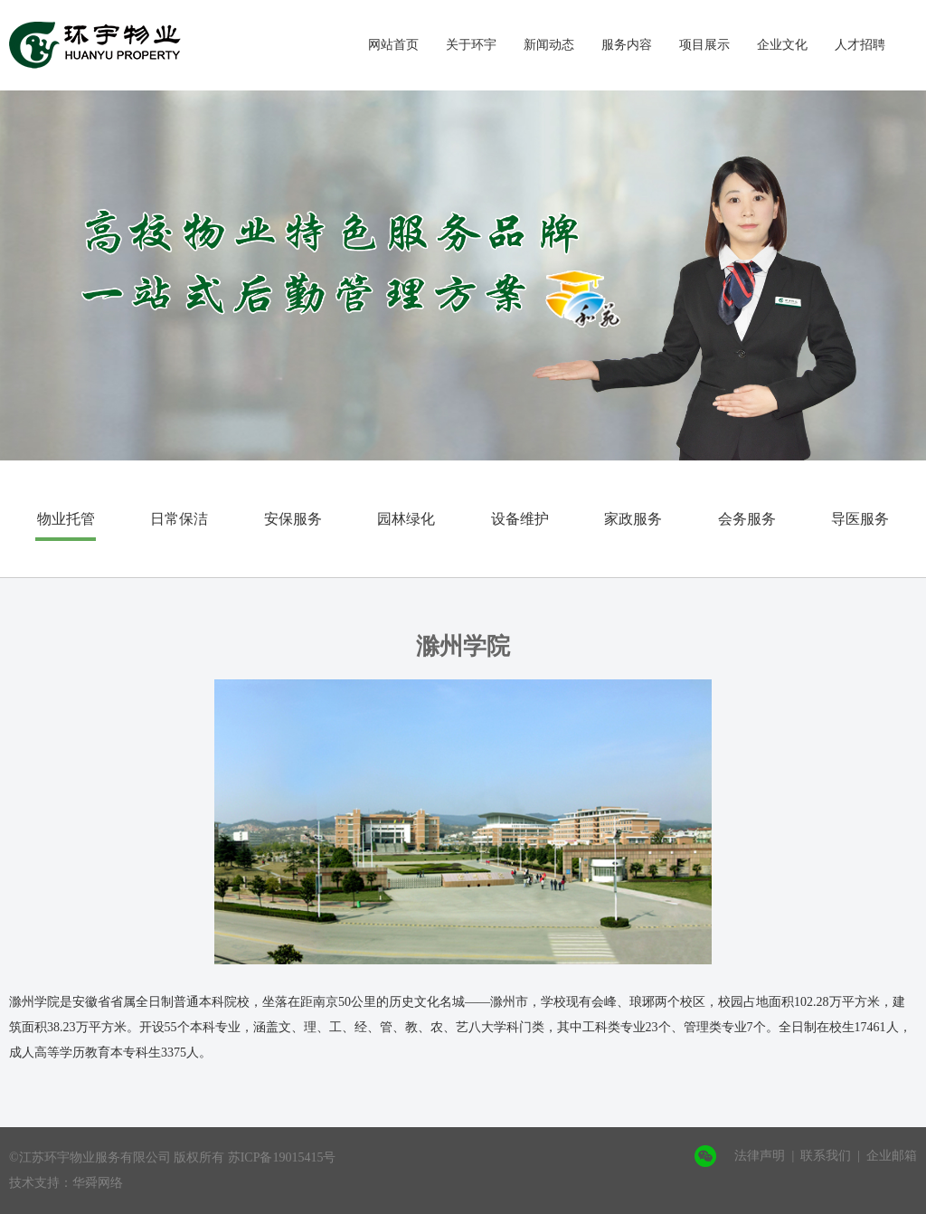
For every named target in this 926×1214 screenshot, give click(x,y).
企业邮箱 (891, 1155)
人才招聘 (860, 45)
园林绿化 (406, 518)
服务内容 (626, 45)
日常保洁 (179, 518)
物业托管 (66, 518)
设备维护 (520, 518)
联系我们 (825, 1155)
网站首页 (393, 45)
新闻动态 (549, 45)
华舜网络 (97, 1183)
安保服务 (293, 518)
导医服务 (860, 518)
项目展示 (704, 45)
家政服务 (633, 518)
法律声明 (759, 1155)
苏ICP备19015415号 (282, 1157)
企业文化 (782, 45)
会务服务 (747, 518)
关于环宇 (471, 45)
